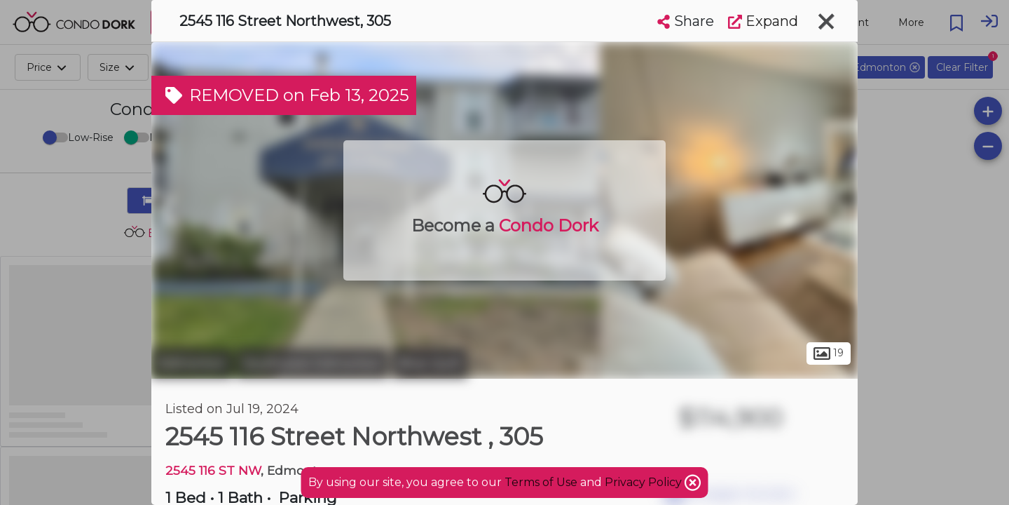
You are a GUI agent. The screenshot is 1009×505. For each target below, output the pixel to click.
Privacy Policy (645, 482)
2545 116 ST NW (213, 470)
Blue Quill (429, 363)
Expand (763, 21)
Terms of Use (540, 482)
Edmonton (192, 363)
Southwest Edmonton (312, 363)
